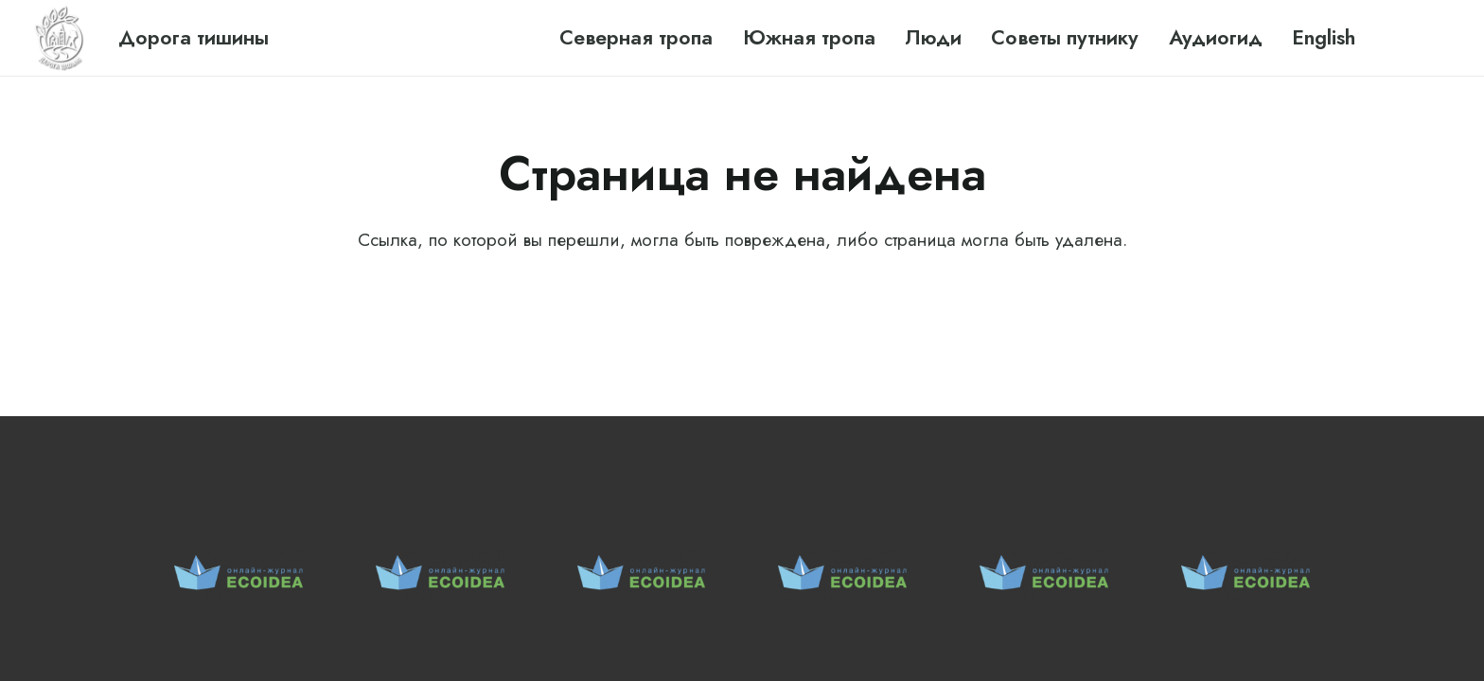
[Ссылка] (60, 38)
